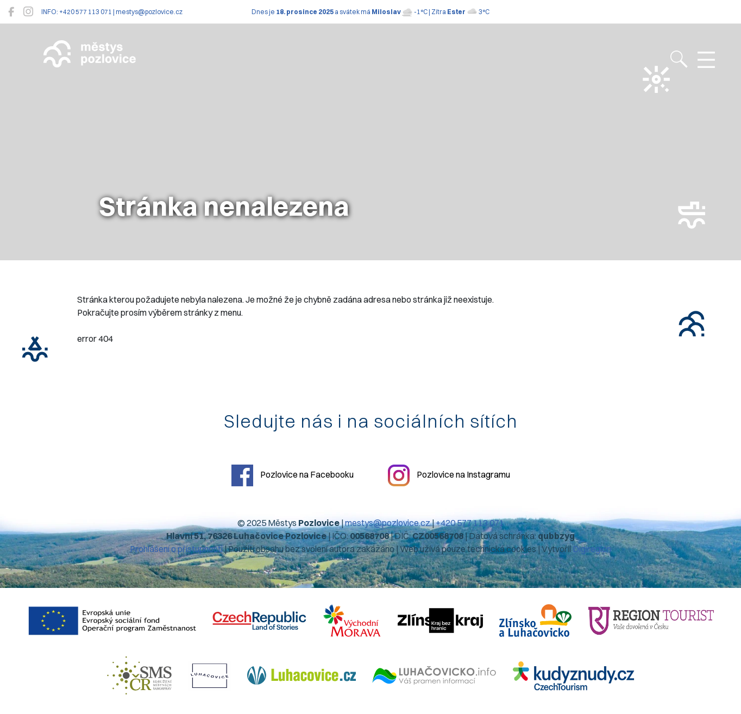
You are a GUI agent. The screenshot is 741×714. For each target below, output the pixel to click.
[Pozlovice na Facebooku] (11, 11)
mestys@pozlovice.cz (387, 522)
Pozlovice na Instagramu (449, 475)
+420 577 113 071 (470, 522)
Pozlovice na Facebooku (292, 475)
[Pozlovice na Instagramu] (28, 11)
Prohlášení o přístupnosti (176, 548)
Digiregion (592, 548)
